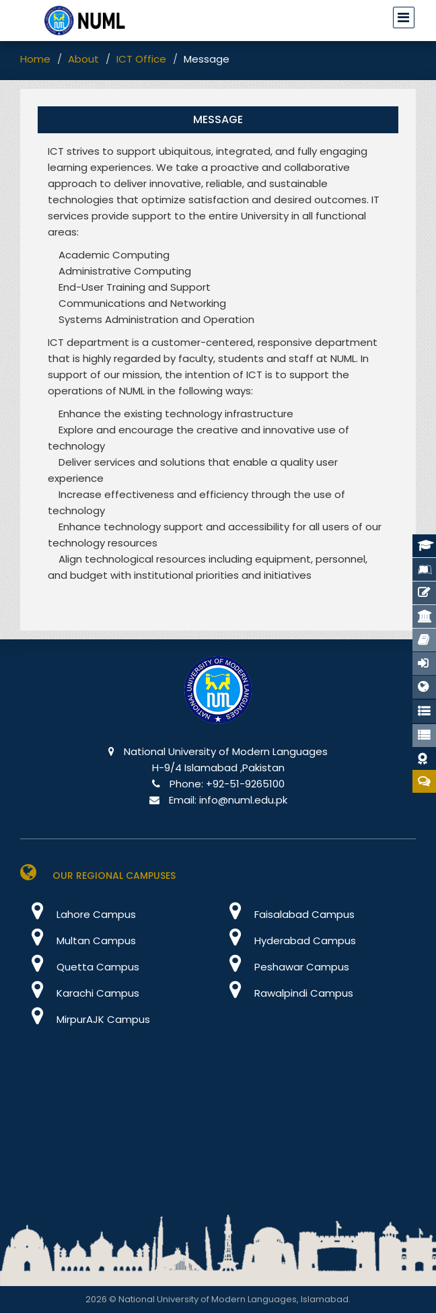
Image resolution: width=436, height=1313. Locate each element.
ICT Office (141, 59)
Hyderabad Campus (287, 940)
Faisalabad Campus (286, 914)
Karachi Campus (79, 993)
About (83, 59)
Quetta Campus (79, 967)
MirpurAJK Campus (85, 1019)
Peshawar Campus (283, 967)
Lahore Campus (78, 914)
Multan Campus (78, 940)
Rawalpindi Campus (285, 993)
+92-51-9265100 (245, 784)
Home (35, 59)
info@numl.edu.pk (243, 800)
